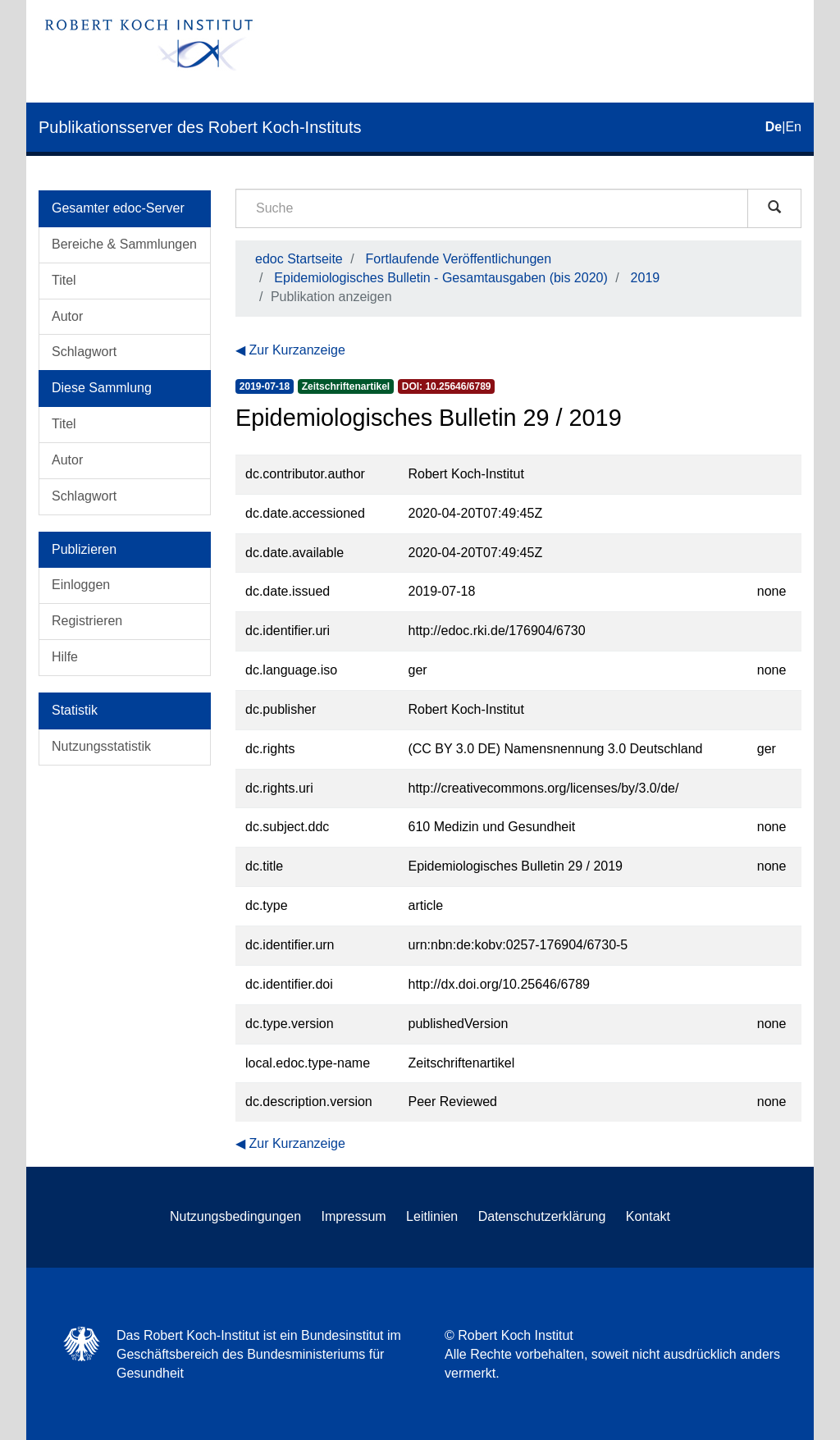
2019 (645, 278)
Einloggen (81, 585)
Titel (64, 280)
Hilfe (65, 657)
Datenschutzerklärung (542, 1216)
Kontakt (648, 1216)
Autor (67, 316)
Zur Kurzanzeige (297, 350)
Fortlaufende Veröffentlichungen (459, 259)
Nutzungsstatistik (101, 746)
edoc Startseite (299, 259)
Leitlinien (432, 1216)
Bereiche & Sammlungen (124, 244)
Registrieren (87, 621)
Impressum (354, 1216)
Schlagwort (84, 352)
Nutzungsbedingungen (235, 1216)
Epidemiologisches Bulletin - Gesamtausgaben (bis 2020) (440, 278)
